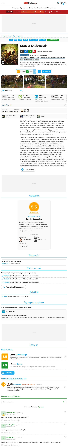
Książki (33, 58)
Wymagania (42, 40)
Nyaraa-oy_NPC (10, 412)
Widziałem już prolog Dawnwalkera (32, 12)
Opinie (31, 8)
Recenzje (25, 8)
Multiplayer (27, 60)
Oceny (31, 40)
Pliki (36, 40)
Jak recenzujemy (34, 234)
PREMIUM (9, 12)
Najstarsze (34, 407)
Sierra (16, 111)
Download (37, 8)
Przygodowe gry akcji (46, 58)
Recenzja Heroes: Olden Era (53, 12)
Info (11, 40)
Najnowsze (27, 407)
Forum (54, 8)
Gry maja (17, 12)
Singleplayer (35, 60)
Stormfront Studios (7, 111)
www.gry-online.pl (6, 36)
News (20, 40)
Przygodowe (20, 36)
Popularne (41, 407)
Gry (21, 8)
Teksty (25, 40)
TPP (29, 58)
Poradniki (43, 8)
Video (49, 8)
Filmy (37, 58)
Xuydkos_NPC (10, 425)
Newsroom (15, 8)
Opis (15, 40)
